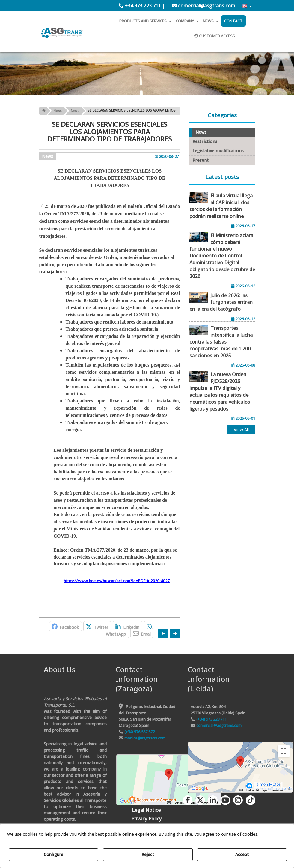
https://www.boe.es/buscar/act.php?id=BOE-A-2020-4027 (117, 580)
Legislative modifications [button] (218, 150)
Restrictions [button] (204, 141)
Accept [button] (242, 854)
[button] (141, 5)
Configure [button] (53, 854)
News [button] (47, 156)
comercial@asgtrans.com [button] (203, 5)
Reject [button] (147, 854)
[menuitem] (141, 5)
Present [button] (200, 160)
